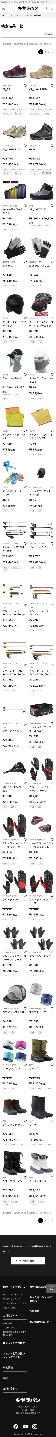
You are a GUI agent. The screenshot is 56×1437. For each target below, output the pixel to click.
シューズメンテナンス (12, 1294)
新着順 (47, 44)
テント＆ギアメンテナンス (14, 1303)
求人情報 (8, 1367)
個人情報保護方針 (39, 1322)
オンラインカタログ (11, 1327)
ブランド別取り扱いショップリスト (14, 1355)
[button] (53, 51)
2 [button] (45, 51)
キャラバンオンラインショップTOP (16, 15)
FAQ (5, 1378)
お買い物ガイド (10, 1323)
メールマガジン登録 (25, 1260)
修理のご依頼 (9, 1307)
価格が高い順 (35, 44)
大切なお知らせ (38, 1286)
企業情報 (34, 1311)
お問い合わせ (10, 1388)
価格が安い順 (20, 44)
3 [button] (48, 51)
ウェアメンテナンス (11, 1298)
